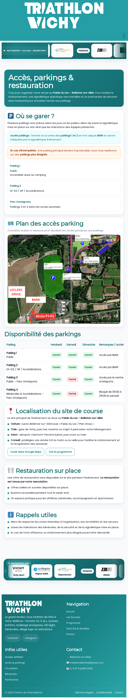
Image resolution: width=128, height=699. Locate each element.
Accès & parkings (15, 662)
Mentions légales (84, 692)
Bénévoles (11, 674)
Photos (70, 634)
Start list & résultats (77, 628)
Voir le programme (60, 452)
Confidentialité (104, 692)
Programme (73, 622)
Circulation (11, 668)
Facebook (13, 638)
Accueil (70, 611)
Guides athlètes (14, 657)
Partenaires (11, 679)
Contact (119, 692)
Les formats (73, 617)
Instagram (31, 638)
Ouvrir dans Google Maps (25, 452)
